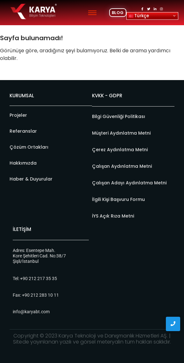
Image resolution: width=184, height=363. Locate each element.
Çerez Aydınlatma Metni (120, 149)
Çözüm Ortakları (29, 147)
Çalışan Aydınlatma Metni (122, 166)
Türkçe (138, 15)
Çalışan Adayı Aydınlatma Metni (129, 183)
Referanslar (23, 131)
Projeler (18, 115)
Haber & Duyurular (31, 179)
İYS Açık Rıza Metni (113, 216)
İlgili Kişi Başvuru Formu (118, 199)
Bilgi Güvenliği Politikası (118, 116)
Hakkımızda (23, 163)
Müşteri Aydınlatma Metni (121, 133)
